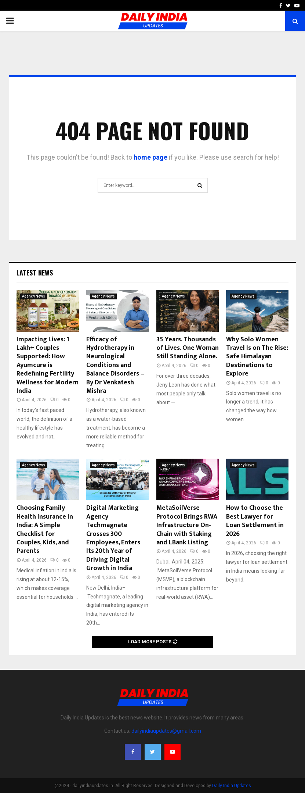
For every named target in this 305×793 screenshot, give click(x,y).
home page (150, 157)
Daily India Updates (231, 785)
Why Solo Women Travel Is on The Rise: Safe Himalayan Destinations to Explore (257, 357)
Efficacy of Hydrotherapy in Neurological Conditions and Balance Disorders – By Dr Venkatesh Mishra (115, 365)
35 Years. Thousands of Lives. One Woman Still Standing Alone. (187, 348)
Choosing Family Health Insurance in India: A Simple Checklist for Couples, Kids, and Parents (45, 529)
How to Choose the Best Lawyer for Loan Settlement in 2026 (255, 520)
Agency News (33, 296)
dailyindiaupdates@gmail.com (166, 731)
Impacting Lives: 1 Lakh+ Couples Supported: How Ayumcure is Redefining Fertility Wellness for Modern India (48, 365)
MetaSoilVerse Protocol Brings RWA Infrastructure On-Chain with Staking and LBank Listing (186, 525)
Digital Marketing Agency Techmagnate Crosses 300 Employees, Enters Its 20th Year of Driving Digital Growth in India (113, 538)
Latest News (35, 272)
